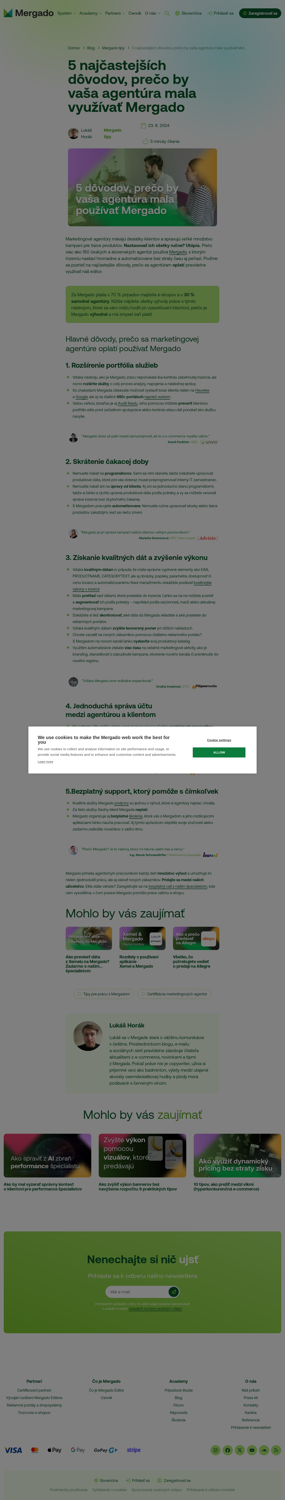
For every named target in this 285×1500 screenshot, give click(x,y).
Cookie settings (219, 740)
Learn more (45, 761)
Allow (220, 752)
